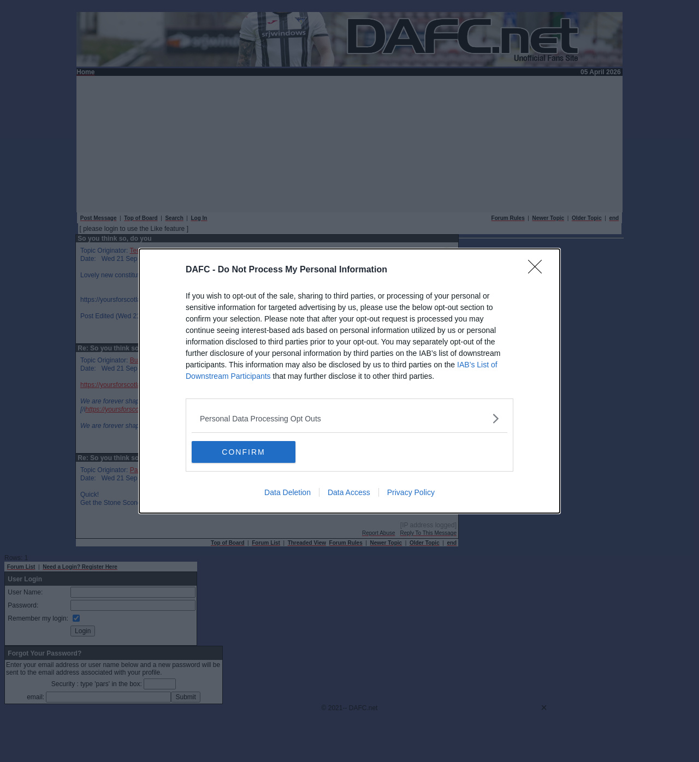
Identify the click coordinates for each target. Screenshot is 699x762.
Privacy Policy (411, 492)
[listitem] (349, 418)
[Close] (538, 270)
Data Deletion (287, 492)
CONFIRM (243, 451)
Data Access (349, 492)
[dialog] (349, 381)
